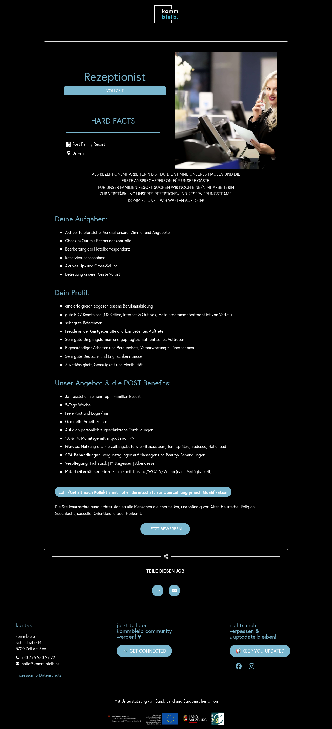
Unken (78, 152)
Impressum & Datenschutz (39, 674)
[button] (157, 590)
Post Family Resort (88, 143)
